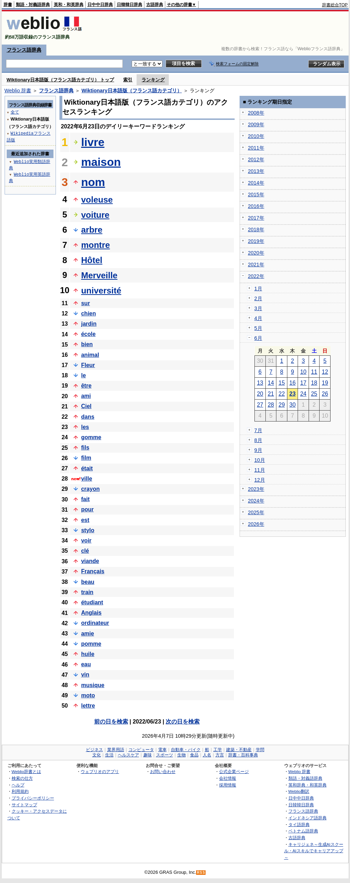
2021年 (256, 264)
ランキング (153, 79)
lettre (88, 706)
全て (15, 112)
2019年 (256, 241)
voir (86, 541)
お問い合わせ (163, 771)
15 (282, 383)
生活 (109, 755)
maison (101, 162)
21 (271, 394)
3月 (258, 308)
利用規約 (20, 791)
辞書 (8, 4)
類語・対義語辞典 (33, 4)
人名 (207, 755)
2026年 (256, 524)
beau (87, 582)
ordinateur (95, 623)
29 (282, 405)
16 (292, 383)
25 (314, 394)
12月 (259, 480)
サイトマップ (24, 804)
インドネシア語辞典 (307, 817)
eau (86, 664)
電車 (162, 750)
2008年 (256, 113)
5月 (258, 328)
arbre (91, 229)
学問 (260, 750)
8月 (258, 440)
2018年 (256, 229)
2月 (258, 298)
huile (87, 654)
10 (303, 372)
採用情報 (227, 785)
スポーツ (164, 755)
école (88, 334)
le (83, 375)
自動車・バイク (186, 750)
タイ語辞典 (299, 824)
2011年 (256, 148)
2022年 (256, 276)
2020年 (256, 253)
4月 (258, 318)
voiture (95, 215)
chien (88, 313)
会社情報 (227, 778)
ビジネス (94, 750)
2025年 (256, 512)
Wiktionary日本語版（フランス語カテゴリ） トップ (60, 79)
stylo (87, 530)
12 (325, 372)
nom (93, 182)
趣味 (147, 755)
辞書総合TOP (335, 4)
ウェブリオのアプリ (100, 771)
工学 (217, 750)
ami (86, 396)
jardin (89, 324)
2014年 (256, 183)
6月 (258, 338)
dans (87, 417)
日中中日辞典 (100, 4)
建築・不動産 (239, 750)
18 (314, 383)
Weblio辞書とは (26, 771)
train (87, 592)
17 (303, 383)
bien (87, 344)
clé (85, 551)
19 (325, 383)
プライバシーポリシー (33, 798)
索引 (127, 79)
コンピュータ (141, 750)
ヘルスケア (128, 755)
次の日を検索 (183, 722)
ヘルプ (18, 785)
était (87, 468)
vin (85, 675)
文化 (96, 755)
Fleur (88, 365)
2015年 (256, 194)
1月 (258, 288)
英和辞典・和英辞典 (307, 785)
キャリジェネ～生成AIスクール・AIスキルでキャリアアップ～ (313, 851)
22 (282, 394)
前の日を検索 (111, 722)
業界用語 (115, 750)
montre (95, 245)
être (86, 386)
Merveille (99, 275)
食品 (194, 755)
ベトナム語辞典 (303, 831)
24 (303, 394)
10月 (259, 460)
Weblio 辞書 (18, 90)
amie (87, 634)
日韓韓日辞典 (129, 4)
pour (87, 509)
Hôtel (91, 260)
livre (92, 142)
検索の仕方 (22, 778)
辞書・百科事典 (243, 755)
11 (314, 372)
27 (260, 405)
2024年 (256, 501)
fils (85, 448)
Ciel (86, 406)
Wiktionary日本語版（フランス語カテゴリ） (131, 90)
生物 (181, 755)
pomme (91, 644)
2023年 (256, 489)
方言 (220, 755)
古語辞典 (154, 4)
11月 (259, 470)
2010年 (256, 136)
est (85, 520)
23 (292, 394)
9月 (258, 450)
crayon (90, 489)
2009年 (256, 124)
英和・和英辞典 (69, 4)
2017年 (256, 218)
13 (260, 383)
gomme (91, 437)
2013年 (256, 171)
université (101, 290)
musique (92, 685)
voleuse (97, 199)
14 (271, 383)
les (85, 427)
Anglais (91, 613)
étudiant (92, 602)
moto (88, 695)
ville (86, 479)
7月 (258, 430)
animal (90, 355)
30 (292, 405)
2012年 (256, 159)
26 (325, 394)
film (86, 458)
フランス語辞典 (24, 50)
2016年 (256, 206)
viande (90, 561)
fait (85, 499)
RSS (201, 873)
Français (92, 571)
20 (260, 394)
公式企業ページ (234, 771)
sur (85, 303)
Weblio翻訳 (298, 791)
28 (271, 405)
